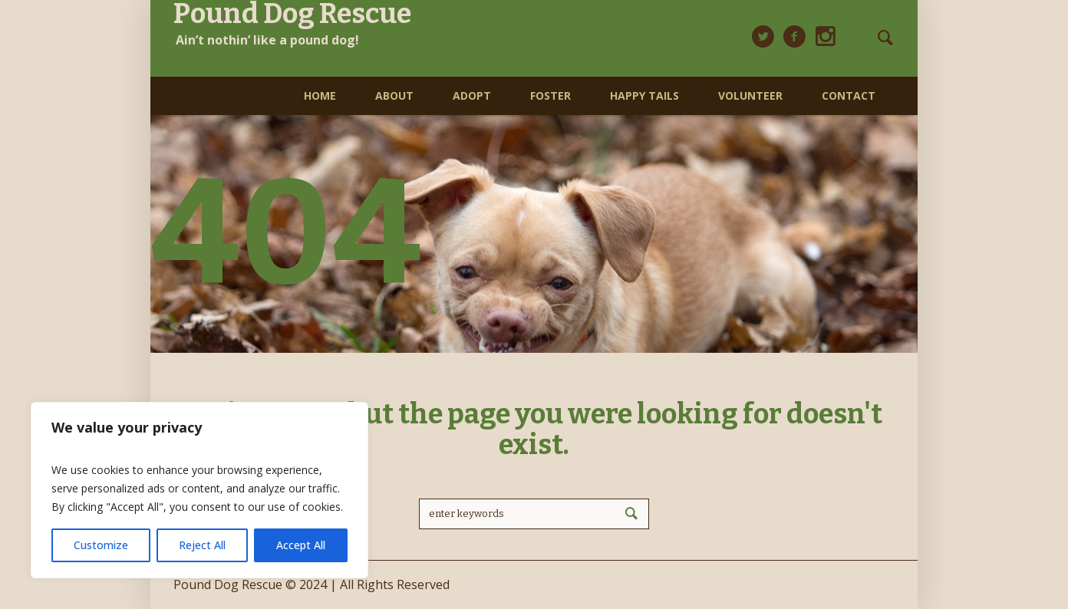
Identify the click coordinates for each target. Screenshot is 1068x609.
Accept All (300, 545)
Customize (101, 545)
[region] (199, 490)
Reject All (202, 545)
